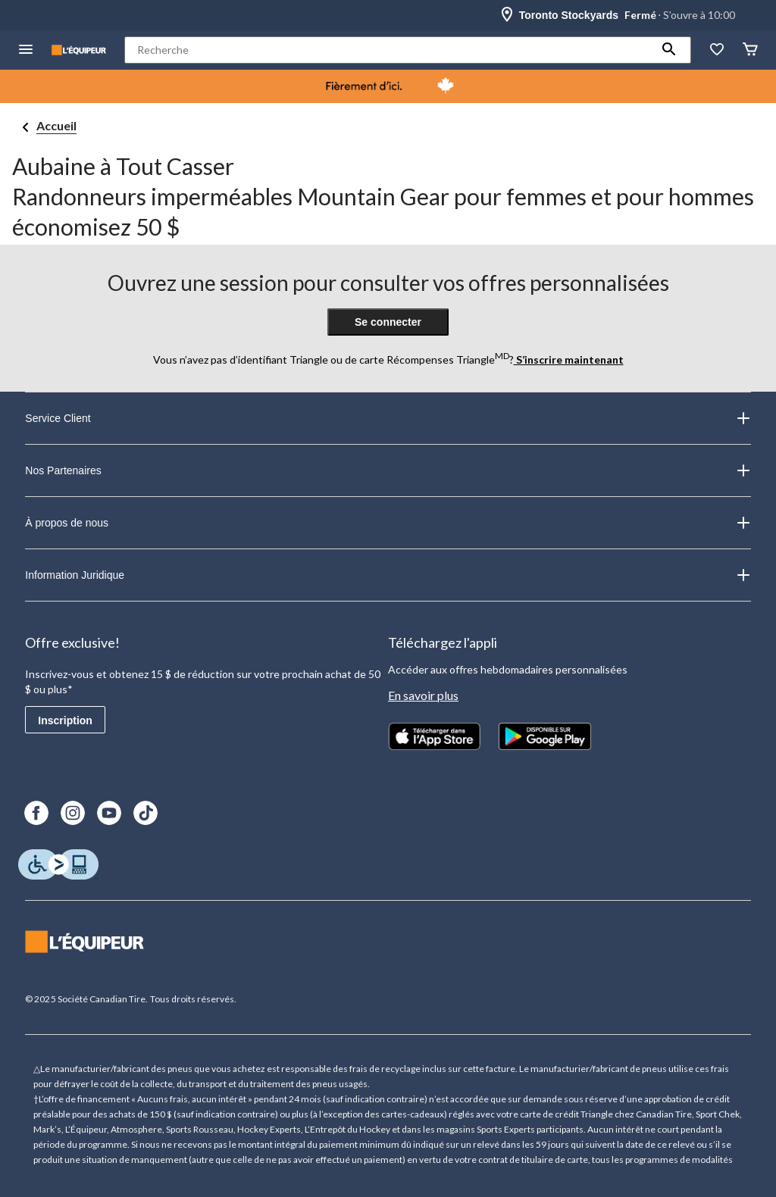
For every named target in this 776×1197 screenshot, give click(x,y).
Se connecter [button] (388, 322)
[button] (669, 50)
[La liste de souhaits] (716, 50)
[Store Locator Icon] (507, 15)
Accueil (56, 125)
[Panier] (750, 50)
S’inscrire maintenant (569, 359)
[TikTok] (145, 813)
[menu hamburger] (25, 50)
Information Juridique (387, 575)
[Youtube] (109, 813)
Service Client (387, 418)
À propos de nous (387, 522)
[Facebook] (36, 813)
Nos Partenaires (387, 470)
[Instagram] (73, 813)
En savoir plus (423, 695)
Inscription (65, 720)
